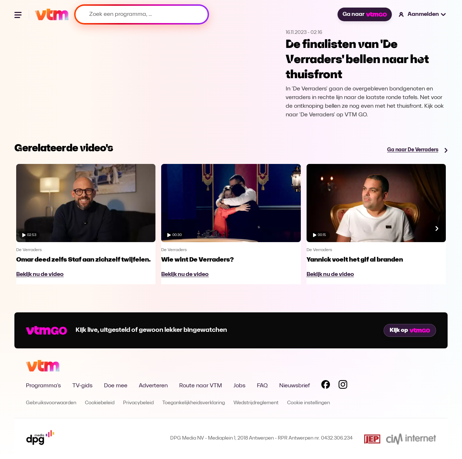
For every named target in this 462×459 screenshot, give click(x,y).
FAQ (262, 386)
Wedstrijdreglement (256, 403)
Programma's (43, 386)
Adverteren (153, 386)
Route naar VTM (200, 386)
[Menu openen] (18, 14)
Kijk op (410, 330)
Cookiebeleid (99, 403)
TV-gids (82, 386)
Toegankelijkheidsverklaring (193, 403)
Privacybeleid (138, 403)
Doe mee (115, 386)
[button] (423, 14)
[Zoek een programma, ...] (142, 14)
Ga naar (364, 14)
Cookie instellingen (308, 403)
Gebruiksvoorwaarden (51, 403)
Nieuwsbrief (294, 386)
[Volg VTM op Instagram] (343, 386)
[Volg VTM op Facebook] (325, 386)
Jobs (239, 386)
